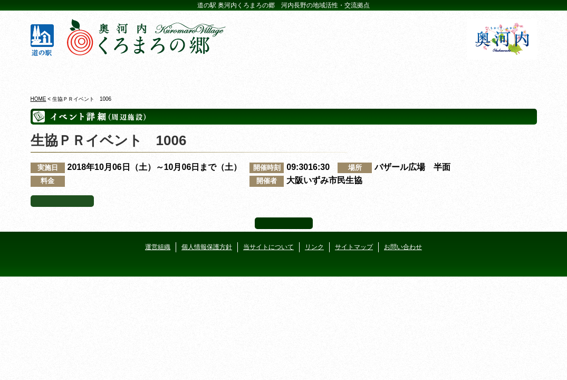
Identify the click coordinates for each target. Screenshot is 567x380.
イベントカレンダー (241, 73)
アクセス (496, 73)
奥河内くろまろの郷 (71, 73)
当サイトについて (268, 247)
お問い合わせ (403, 247)
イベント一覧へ (62, 201)
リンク (314, 247)
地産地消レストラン (326, 73)
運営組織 (157, 247)
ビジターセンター (156, 73)
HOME (38, 99)
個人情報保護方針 (206, 247)
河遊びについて (411, 73)
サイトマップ (354, 247)
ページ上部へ (284, 223)
